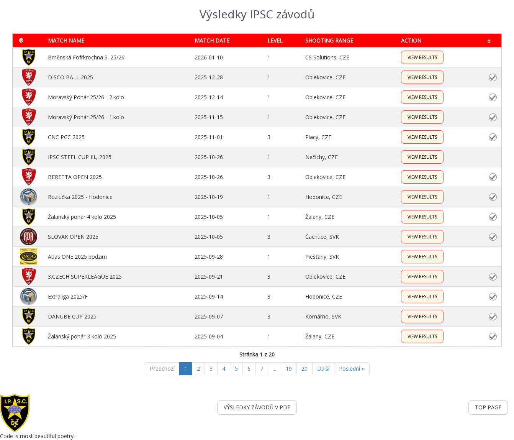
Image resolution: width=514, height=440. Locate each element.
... (274, 368)
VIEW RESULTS (422, 57)
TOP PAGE (488, 407)
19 (289, 368)
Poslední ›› (352, 368)
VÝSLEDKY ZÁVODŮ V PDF (257, 407)
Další (323, 368)
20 (304, 368)
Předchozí (162, 368)
